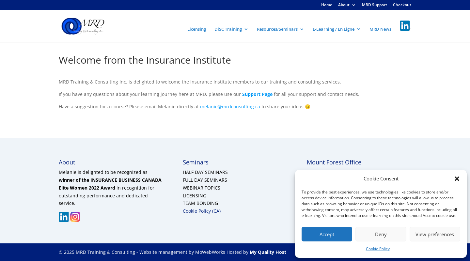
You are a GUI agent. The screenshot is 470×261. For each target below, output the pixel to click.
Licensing (196, 29)
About (344, 5)
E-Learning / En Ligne (333, 29)
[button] (457, 179)
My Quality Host (267, 252)
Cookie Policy (378, 249)
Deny (381, 234)
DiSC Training (228, 29)
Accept (327, 234)
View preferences (434, 234)
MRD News (380, 29)
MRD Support (374, 5)
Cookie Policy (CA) (202, 211)
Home (326, 5)
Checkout (402, 5)
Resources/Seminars (277, 29)
